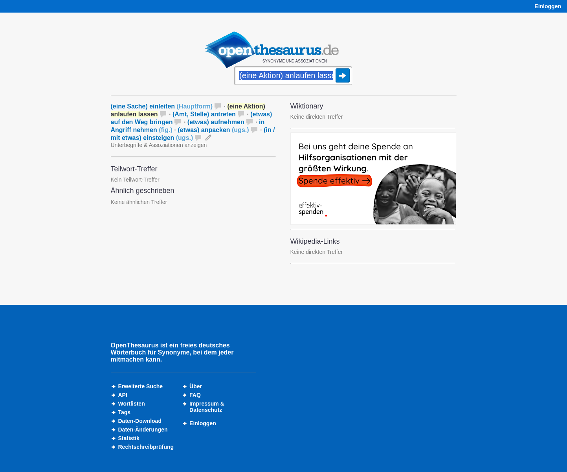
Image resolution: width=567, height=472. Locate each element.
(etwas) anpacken (213, 130)
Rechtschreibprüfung (146, 447)
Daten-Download (139, 421)
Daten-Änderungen (143, 429)
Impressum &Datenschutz (206, 406)
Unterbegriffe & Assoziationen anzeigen (159, 145)
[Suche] (293, 76)
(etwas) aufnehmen (215, 122)
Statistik (128, 438)
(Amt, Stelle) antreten (204, 114)
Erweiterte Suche (140, 386)
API (122, 395)
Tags (124, 412)
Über (195, 386)
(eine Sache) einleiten (162, 106)
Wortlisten (131, 403)
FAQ (195, 395)
